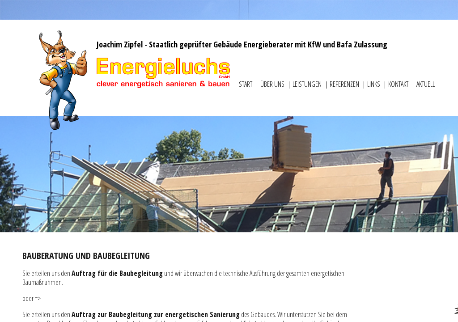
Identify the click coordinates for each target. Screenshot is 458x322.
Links (374, 84)
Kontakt (399, 84)
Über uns (273, 84)
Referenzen (345, 84)
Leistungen (308, 84)
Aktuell (425, 84)
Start (246, 84)
